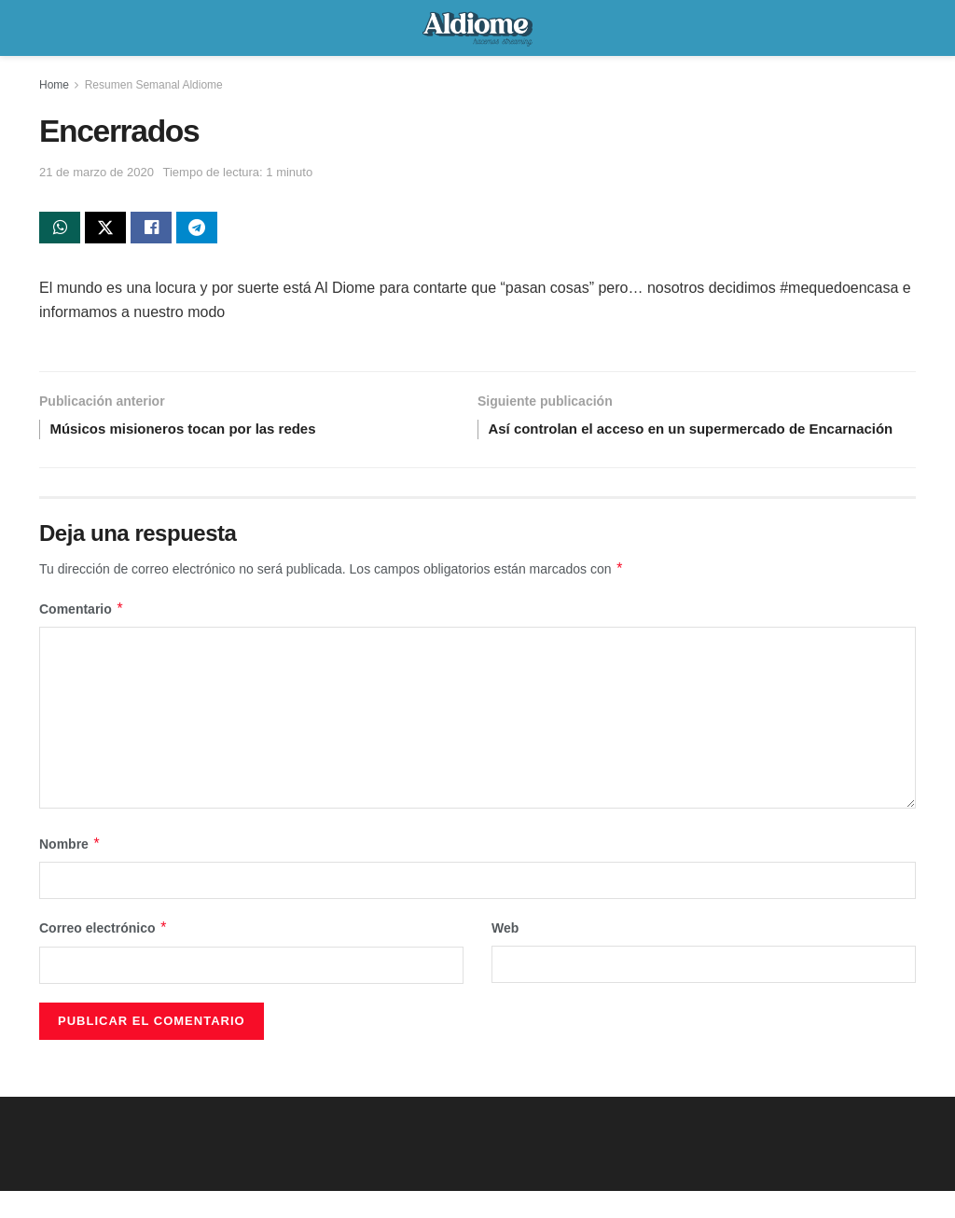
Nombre (70, 871)
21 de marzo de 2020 (96, 172)
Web (505, 955)
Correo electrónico (103, 955)
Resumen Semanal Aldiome (154, 84)
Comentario (81, 636)
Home (54, 84)
